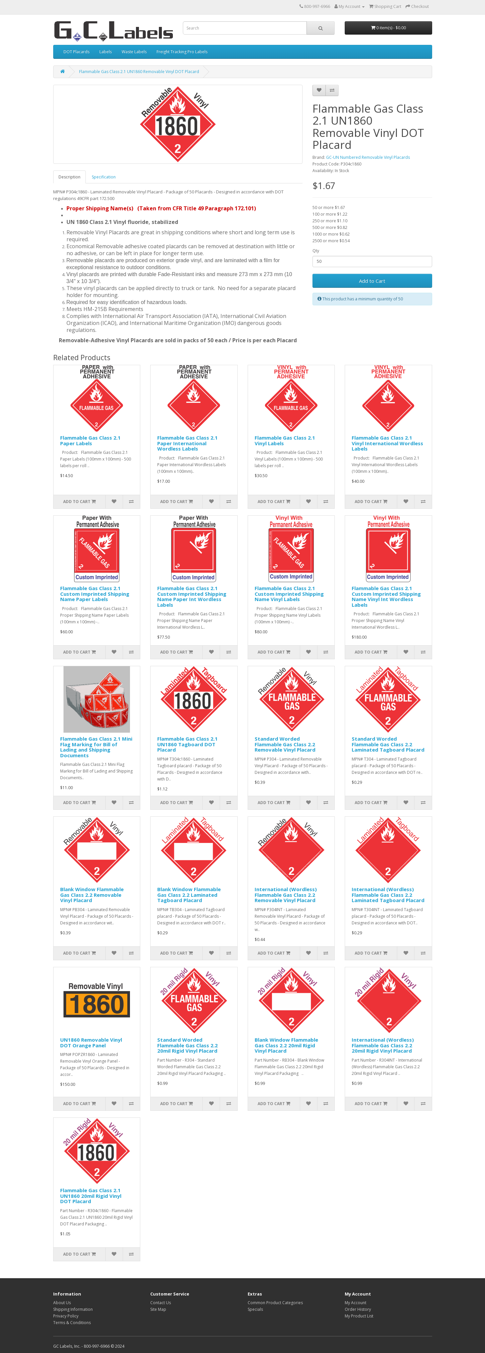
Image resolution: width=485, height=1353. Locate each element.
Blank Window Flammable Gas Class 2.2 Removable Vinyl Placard (92, 894)
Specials (255, 1309)
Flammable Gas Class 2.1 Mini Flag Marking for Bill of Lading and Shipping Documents (96, 747)
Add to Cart (372, 280)
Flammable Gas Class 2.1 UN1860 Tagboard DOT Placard (187, 744)
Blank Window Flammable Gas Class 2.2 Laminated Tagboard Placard (189, 894)
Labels (105, 51)
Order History (358, 1309)
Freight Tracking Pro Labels (182, 51)
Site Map (158, 1309)
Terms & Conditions (72, 1322)
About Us (62, 1302)
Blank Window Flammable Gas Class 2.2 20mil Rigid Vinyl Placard (286, 1045)
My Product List (359, 1316)
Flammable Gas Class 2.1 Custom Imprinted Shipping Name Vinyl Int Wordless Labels (386, 596)
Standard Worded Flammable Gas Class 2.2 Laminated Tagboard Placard (388, 744)
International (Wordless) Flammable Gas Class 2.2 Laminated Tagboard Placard (388, 894)
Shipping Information (73, 1309)
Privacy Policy (65, 1316)
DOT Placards (76, 51)
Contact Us (160, 1302)
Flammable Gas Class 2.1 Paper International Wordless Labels (187, 443)
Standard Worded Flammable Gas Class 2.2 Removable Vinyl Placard (285, 744)
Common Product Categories (275, 1302)
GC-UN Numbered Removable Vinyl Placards (368, 157)
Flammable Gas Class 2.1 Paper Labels (90, 440)
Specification (104, 177)
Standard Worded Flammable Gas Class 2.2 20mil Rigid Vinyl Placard (187, 1045)
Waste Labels (134, 51)
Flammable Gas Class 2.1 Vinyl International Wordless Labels (387, 443)
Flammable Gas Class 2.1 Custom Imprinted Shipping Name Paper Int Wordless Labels (191, 596)
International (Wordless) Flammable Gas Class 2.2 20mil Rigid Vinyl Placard (383, 1045)
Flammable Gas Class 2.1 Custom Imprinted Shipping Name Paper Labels (94, 593)
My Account (355, 1302)
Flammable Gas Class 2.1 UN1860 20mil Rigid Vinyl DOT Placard (90, 1195)
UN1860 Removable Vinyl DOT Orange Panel (91, 1042)
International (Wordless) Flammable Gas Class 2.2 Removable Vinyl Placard (286, 894)
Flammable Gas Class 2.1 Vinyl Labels (285, 440)
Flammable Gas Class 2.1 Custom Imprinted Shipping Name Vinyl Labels (289, 593)
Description (69, 177)
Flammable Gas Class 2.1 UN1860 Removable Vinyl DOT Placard (139, 71)
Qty (315, 251)
